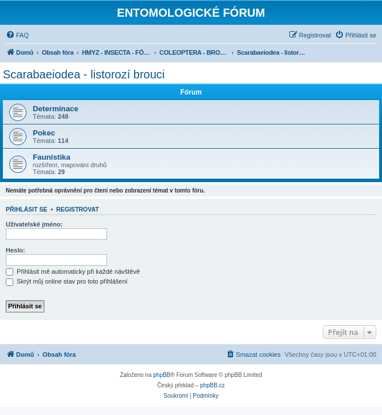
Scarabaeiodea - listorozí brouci (84, 74)
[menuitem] (17, 35)
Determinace (55, 108)
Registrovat (77, 209)
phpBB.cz (212, 385)
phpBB (161, 375)
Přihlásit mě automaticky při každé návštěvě (73, 271)
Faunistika (51, 157)
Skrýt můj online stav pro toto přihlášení (67, 281)
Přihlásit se (26, 209)
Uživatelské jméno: (34, 224)
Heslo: (15, 250)
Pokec (44, 133)
